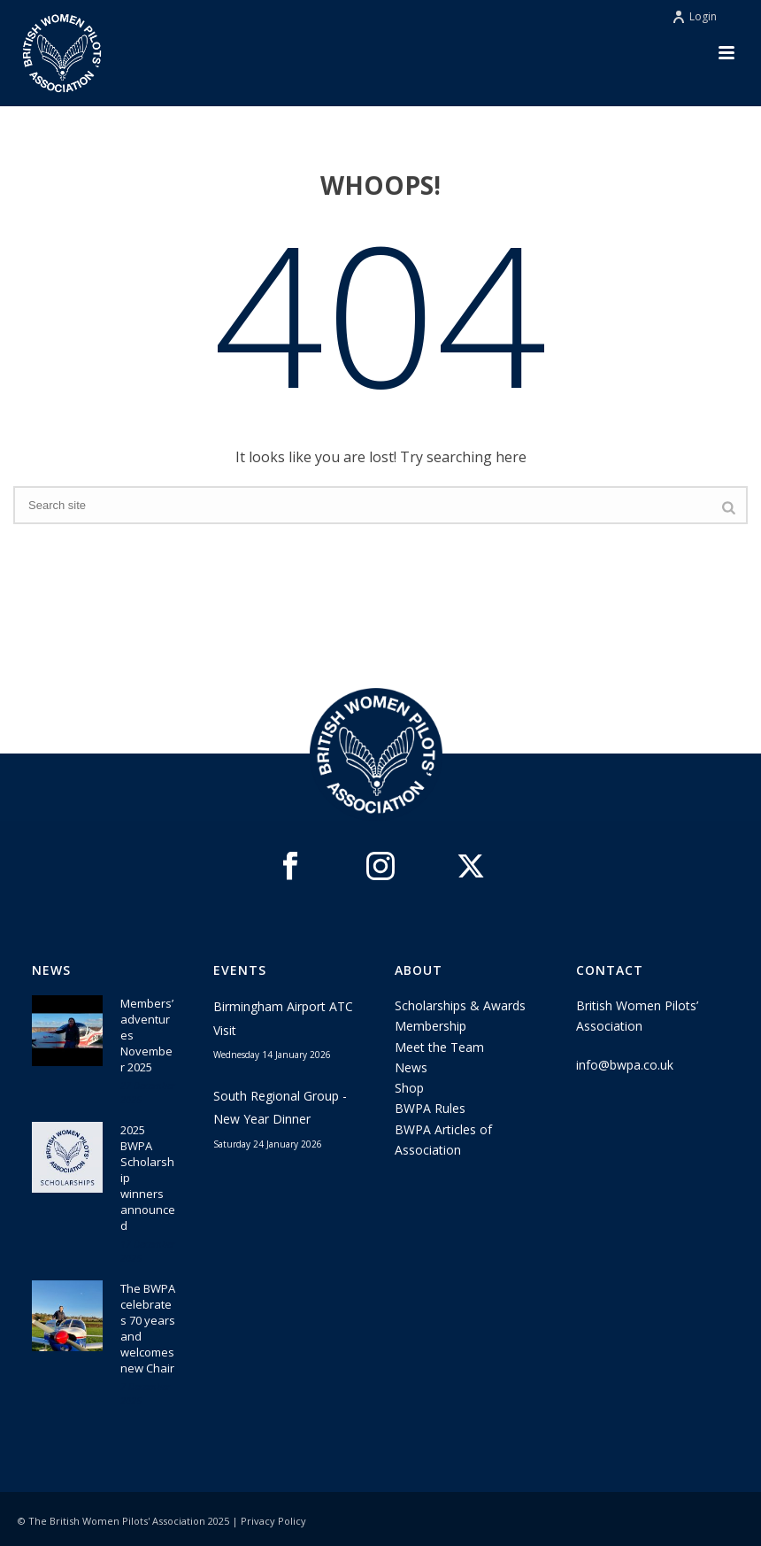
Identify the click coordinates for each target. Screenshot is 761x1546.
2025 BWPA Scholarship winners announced (147, 1177)
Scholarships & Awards (460, 1005)
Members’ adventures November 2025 (146, 1035)
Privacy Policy (273, 1520)
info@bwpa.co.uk (624, 1064)
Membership (430, 1025)
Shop (409, 1087)
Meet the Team (439, 1047)
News (411, 1067)
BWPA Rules (430, 1108)
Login (694, 16)
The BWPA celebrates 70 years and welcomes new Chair (147, 1328)
